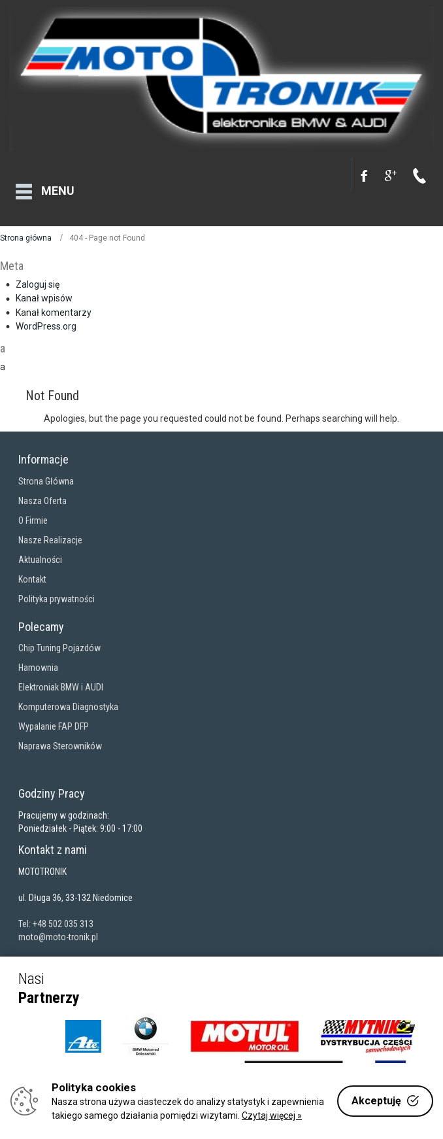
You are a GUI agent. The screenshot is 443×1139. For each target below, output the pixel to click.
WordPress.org (46, 319)
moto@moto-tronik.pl (58, 930)
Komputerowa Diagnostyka (68, 700)
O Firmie (33, 513)
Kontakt (32, 572)
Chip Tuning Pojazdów (59, 641)
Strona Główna (46, 474)
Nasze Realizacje (50, 533)
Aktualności (40, 552)
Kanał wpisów (44, 291)
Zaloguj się (37, 277)
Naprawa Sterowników (60, 739)
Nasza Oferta (42, 493)
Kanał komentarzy (53, 305)
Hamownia (38, 661)
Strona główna (26, 230)
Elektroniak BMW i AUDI (60, 680)
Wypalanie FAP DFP (53, 720)
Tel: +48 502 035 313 (55, 916)
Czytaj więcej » (272, 1115)
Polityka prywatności (56, 591)
